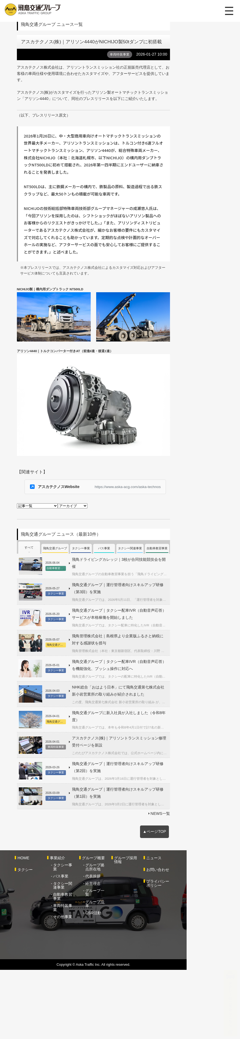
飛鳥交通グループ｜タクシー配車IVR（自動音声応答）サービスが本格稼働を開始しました (145, 702)
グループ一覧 (118, 960)
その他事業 (75, 975)
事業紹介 (70, 928)
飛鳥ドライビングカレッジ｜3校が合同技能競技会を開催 (125, 656)
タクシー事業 (77, 935)
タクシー (29, 940)
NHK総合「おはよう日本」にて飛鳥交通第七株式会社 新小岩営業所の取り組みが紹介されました (144, 774)
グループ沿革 (118, 968)
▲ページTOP (203, 901)
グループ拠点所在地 (120, 937)
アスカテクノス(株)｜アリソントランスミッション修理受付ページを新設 (139, 820)
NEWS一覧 (208, 882)
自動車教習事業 (79, 960)
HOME (27, 928)
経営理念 (115, 953)
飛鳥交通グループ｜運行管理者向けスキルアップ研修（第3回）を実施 (137, 678)
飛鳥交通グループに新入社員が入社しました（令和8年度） (127, 798)
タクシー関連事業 (79, 951)
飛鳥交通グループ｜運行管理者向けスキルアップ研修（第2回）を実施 (137, 841)
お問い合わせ (198, 940)
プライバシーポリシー (204, 953)
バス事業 (73, 942)
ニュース (194, 928)
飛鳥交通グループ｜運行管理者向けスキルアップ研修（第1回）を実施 (137, 863)
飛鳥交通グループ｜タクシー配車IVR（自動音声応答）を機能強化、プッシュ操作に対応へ (145, 749)
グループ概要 (115, 928)
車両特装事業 (77, 968)
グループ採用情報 (160, 928)
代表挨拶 (115, 946)
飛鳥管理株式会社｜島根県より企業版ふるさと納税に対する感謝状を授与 (140, 725)
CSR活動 (115, 975)
